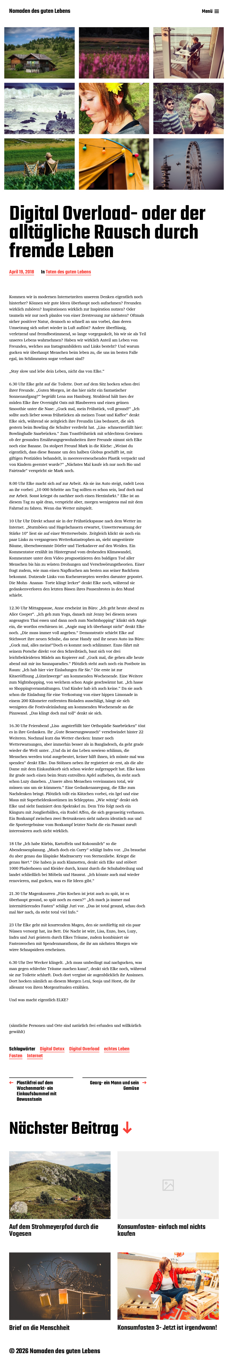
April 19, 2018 (21, 272)
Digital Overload (84, 1049)
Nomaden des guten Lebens (39, 11)
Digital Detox (52, 1049)
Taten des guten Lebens (68, 272)
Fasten (15, 1056)
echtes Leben (117, 1049)
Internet (35, 1056)
